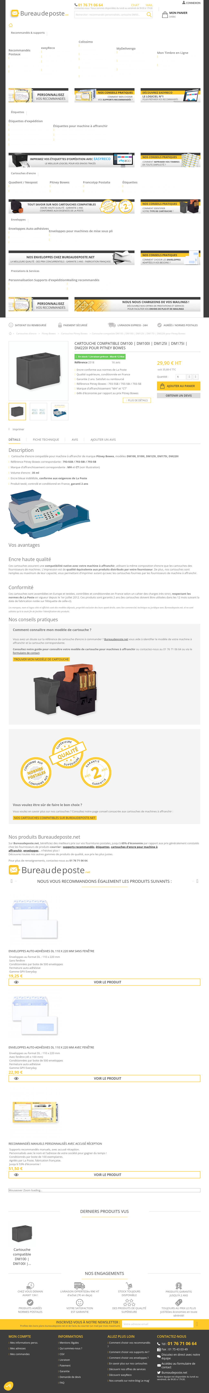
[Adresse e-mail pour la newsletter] (157, 1324)
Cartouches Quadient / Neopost (30, 186)
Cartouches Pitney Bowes (67, 186)
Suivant (66, 412)
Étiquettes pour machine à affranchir (80, 126)
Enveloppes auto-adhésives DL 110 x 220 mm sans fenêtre (51, 951)
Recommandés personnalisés (29, 284)
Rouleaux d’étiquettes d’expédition (32, 144)
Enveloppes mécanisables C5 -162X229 (75, 240)
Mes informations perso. (24, 1342)
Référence (80, 362)
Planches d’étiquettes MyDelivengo (131, 54)
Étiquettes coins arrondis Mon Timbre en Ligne (176, 58)
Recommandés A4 (22, 71)
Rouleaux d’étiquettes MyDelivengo (131, 63)
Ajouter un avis (103, 439)
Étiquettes (130, 182)
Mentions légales (69, 1342)
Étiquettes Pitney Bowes (66, 191)
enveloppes (30, 850)
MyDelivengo (126, 48)
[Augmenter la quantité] (195, 377)
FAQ (62, 1382)
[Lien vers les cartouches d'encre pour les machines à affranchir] (72, 206)
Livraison (65, 1360)
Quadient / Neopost (23, 182)
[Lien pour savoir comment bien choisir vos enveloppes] (170, 258)
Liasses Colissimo (91, 54)
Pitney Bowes (60, 182)
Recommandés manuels (25, 66)
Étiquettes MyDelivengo (25, 134)
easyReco (48, 48)
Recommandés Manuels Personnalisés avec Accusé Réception (55, 1144)
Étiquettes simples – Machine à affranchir (80, 134)
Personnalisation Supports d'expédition (38, 280)
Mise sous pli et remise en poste (88, 289)
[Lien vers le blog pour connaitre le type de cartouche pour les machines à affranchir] (170, 206)
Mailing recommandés (83, 280)
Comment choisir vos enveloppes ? (129, 1358)
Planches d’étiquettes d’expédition (32, 139)
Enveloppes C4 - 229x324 (26, 242)
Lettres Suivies (52, 56)
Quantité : (162, 376)
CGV (62, 1354)
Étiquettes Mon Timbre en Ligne (30, 130)
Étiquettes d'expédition (26, 121)
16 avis (116, 362)
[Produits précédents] (12, 881)
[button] (8, 1386)
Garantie (64, 1371)
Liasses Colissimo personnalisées (90, 47)
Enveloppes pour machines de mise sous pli (81, 231)
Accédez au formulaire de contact (179, 1365)
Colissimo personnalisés (25, 289)
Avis (75, 439)
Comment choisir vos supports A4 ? (129, 1352)
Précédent (11, 412)
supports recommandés (78, 847)
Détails (14, 439)
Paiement (65, 1365)
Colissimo (86, 42)
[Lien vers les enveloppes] (72, 258)
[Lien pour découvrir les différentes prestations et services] (137, 304)
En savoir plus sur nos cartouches (128, 1363)
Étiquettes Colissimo (23, 125)
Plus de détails (137, 400)
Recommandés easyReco (58, 51)
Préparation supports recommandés (91, 284)
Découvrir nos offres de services (127, 1369)
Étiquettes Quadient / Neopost (29, 191)
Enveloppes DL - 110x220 (26, 232)
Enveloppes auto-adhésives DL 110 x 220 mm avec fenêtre (51, 1047)
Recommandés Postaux (19, 52)
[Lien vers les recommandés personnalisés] (38, 95)
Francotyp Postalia (96, 182)
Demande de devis (70, 1377)
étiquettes (102, 847)
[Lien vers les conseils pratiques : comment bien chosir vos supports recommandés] (104, 95)
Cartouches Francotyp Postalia (103, 186)
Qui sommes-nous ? (71, 1348)
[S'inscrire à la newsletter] (196, 1324)
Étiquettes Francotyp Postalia (103, 191)
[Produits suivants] (197, 881)
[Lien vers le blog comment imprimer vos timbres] (170, 160)
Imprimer (18, 429)
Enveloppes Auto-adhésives (29, 228)
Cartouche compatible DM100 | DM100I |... (22, 1256)
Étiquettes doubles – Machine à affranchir (81, 139)
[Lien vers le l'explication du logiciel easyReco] (170, 95)
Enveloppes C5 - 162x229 (26, 237)
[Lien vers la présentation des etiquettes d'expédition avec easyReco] (72, 160)
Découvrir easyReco (120, 1375)
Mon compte (20, 1336)
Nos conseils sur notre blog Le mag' (129, 1380)
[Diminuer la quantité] (189, 377)
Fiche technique (46, 439)
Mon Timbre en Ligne (172, 53)
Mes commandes (20, 1354)
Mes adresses (18, 1348)
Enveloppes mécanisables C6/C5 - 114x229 (77, 235)
